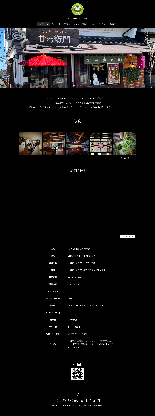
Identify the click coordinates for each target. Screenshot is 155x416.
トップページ (43, 24)
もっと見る (127, 158)
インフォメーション (71, 24)
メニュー (92, 24)
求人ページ (56, 24)
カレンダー (103, 24)
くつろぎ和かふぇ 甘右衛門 (77, 401)
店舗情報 (113, 24)
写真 (84, 24)
